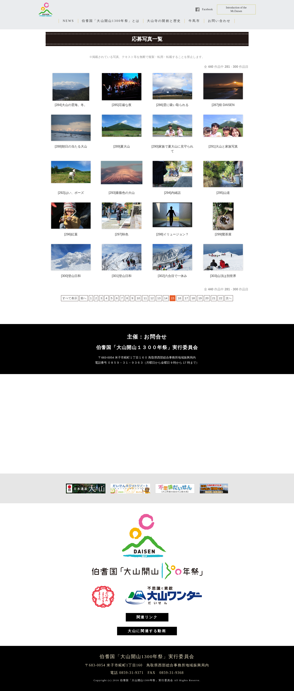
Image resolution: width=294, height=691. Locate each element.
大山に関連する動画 (147, 631)
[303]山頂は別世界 (223, 276)
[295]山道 (223, 192)
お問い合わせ (219, 20)
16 (179, 298)
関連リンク (147, 617)
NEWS (68, 20)
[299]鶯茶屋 (223, 234)
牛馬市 (194, 20)
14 (165, 298)
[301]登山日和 (122, 276)
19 (200, 298)
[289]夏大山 (121, 146)
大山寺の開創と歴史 (164, 20)
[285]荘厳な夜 (122, 105)
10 (138, 298)
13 (159, 298)
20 (207, 298)
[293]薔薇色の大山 (122, 192)
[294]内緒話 (172, 192)
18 (193, 298)
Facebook (207, 9)
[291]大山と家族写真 (223, 146)
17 (186, 298)
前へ (83, 298)
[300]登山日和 (71, 276)
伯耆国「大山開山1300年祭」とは (111, 20)
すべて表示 (69, 298)
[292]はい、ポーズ (71, 192)
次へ (229, 298)
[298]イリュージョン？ (172, 234)
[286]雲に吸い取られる (172, 105)
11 (145, 298)
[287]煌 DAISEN (223, 105)
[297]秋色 (121, 234)
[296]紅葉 (71, 234)
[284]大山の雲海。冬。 (71, 105)
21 (213, 298)
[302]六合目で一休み (172, 276)
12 (152, 298)
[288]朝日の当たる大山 (71, 146)
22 (220, 298)
